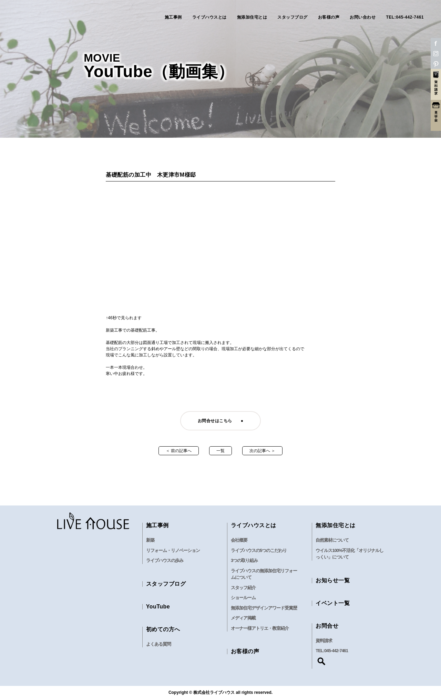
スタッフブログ (292, 17)
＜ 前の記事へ (179, 450)
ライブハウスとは (209, 17)
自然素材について (332, 540)
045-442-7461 (336, 650)
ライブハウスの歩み (164, 560)
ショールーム (243, 597)
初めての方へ (163, 629)
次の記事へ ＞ (262, 450)
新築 (150, 540)
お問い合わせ (363, 17)
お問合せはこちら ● (221, 420)
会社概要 (239, 540)
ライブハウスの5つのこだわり (259, 550)
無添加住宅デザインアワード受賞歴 (264, 608)
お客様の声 (329, 17)
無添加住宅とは (252, 17)
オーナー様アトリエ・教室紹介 (260, 628)
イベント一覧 (333, 603)
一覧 (220, 450)
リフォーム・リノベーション (173, 550)
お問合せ (327, 626)
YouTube (158, 606)
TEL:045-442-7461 (405, 17)
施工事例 (173, 17)
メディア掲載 (243, 617)
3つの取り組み (244, 560)
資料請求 (324, 640)
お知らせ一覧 (333, 580)
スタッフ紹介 (243, 587)
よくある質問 (158, 644)
